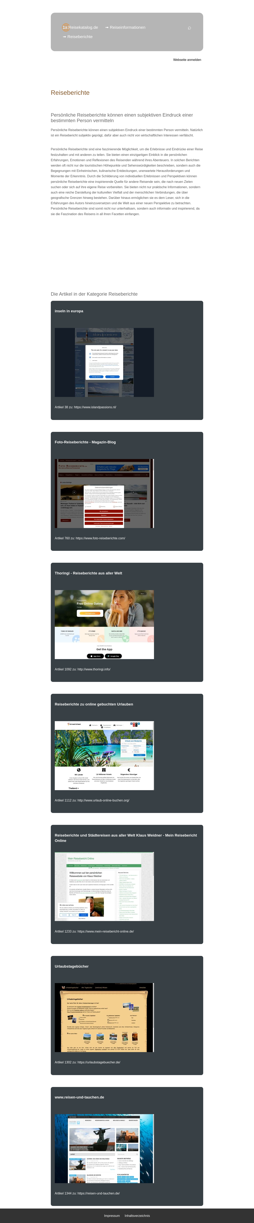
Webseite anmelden (187, 59)
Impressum (112, 1215)
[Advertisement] (127, 247)
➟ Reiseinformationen (125, 27)
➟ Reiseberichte (78, 36)
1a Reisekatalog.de (80, 27)
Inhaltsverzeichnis (137, 1215)
